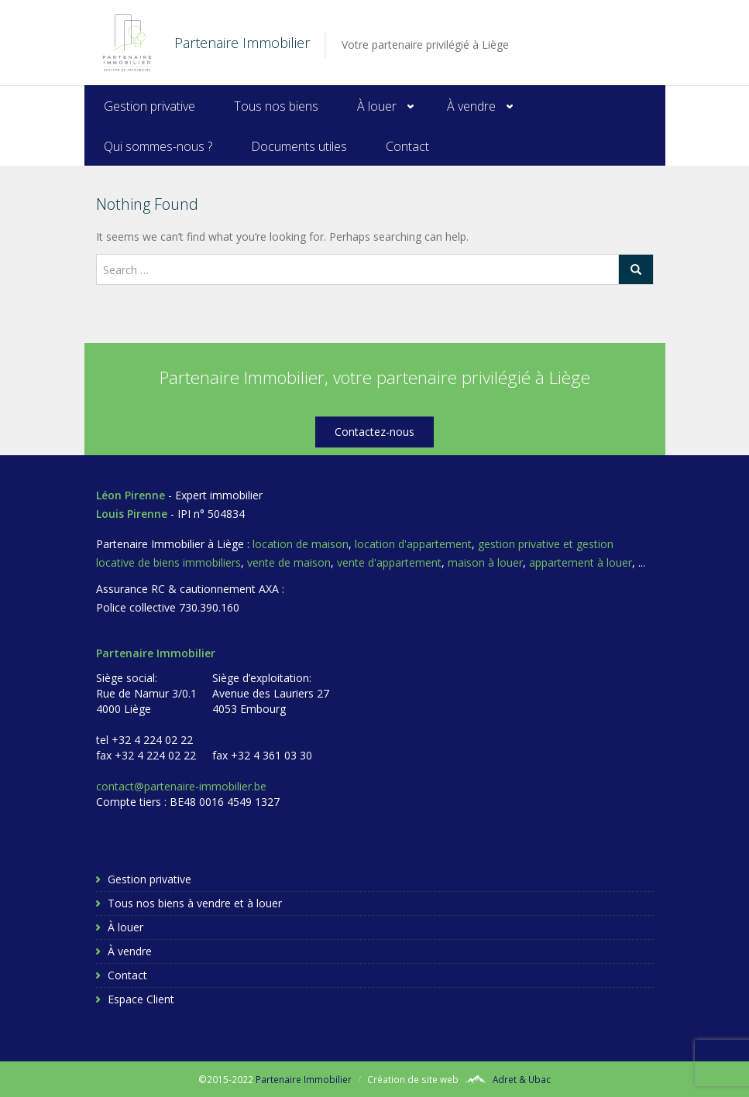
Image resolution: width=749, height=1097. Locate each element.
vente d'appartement (389, 562)
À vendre (471, 106)
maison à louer (485, 562)
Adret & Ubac (522, 1079)
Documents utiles (299, 146)
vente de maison (289, 562)
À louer (377, 106)
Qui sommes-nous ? (158, 146)
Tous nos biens (276, 106)
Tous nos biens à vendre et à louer (195, 903)
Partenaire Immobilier (304, 1079)
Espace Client (141, 999)
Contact (407, 146)
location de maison (301, 544)
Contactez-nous (374, 431)
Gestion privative (149, 106)
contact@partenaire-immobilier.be (181, 786)
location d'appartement (413, 544)
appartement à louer (580, 562)
